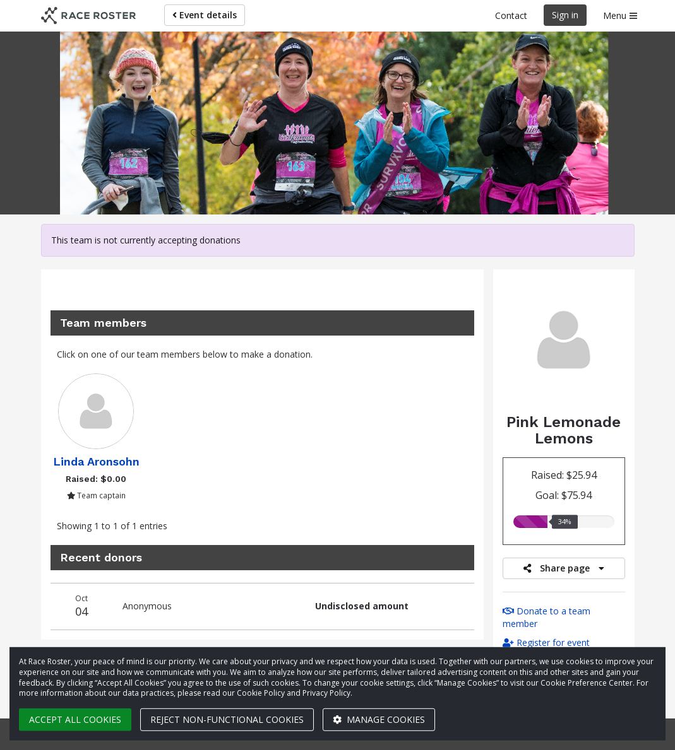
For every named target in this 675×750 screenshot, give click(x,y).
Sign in (565, 15)
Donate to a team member (546, 617)
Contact (511, 15)
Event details (204, 15)
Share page (563, 568)
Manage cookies (379, 719)
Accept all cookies (75, 719)
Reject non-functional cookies (227, 719)
